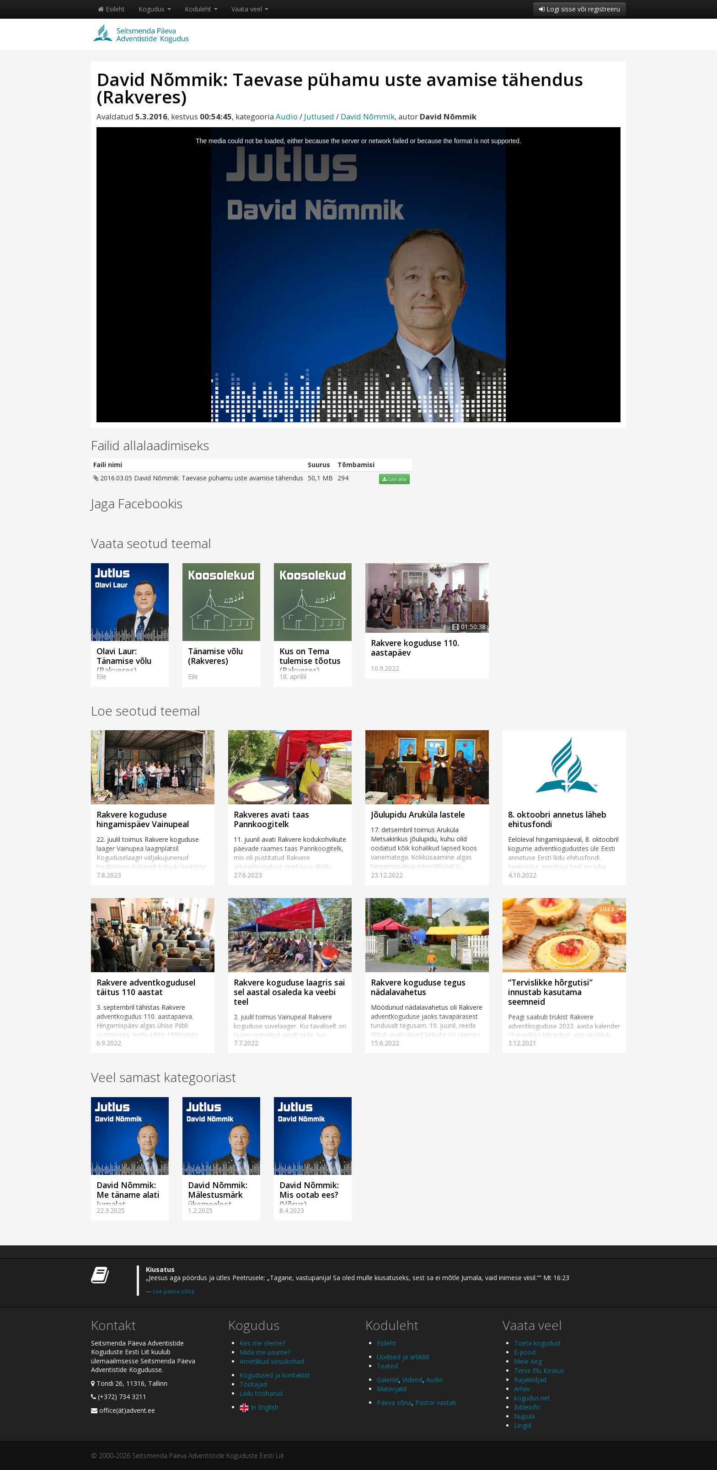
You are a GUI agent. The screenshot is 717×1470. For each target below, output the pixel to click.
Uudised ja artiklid (403, 1356)
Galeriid (388, 1379)
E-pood (524, 1352)
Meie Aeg (528, 1361)
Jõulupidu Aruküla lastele (418, 814)
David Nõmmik (368, 116)
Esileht (111, 9)
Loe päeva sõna (173, 1291)
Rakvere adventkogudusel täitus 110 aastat (145, 987)
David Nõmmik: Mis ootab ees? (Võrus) (309, 1194)
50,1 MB (320, 478)
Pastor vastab (435, 1402)
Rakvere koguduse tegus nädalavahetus (418, 987)
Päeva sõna (394, 1402)
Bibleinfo (527, 1407)
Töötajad (253, 1384)
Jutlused (319, 116)
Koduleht (201, 9)
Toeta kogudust (537, 1343)
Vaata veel (249, 9)
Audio (287, 116)
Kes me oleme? (262, 1343)
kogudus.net (532, 1398)
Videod (412, 1379)
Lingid (522, 1425)
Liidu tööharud (261, 1393)
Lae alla (394, 479)
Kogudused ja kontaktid (275, 1375)
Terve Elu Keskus (539, 1370)
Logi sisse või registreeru (579, 9)
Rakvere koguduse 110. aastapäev (415, 647)
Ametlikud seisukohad (272, 1361)
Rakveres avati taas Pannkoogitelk (271, 819)
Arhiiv (522, 1388)
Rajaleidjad (530, 1379)
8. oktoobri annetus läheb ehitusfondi (557, 819)
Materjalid (392, 1388)
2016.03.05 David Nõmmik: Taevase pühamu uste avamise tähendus (198, 478)
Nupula (524, 1416)
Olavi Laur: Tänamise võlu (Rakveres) (123, 661)
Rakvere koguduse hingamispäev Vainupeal (142, 819)
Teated (387, 1366)
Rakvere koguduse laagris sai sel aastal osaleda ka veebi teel (289, 992)
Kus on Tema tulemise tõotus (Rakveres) (310, 661)
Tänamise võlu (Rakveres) (215, 656)
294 (342, 478)
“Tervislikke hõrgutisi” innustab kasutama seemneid (550, 992)
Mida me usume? (265, 1352)
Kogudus (155, 9)
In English (259, 1407)
